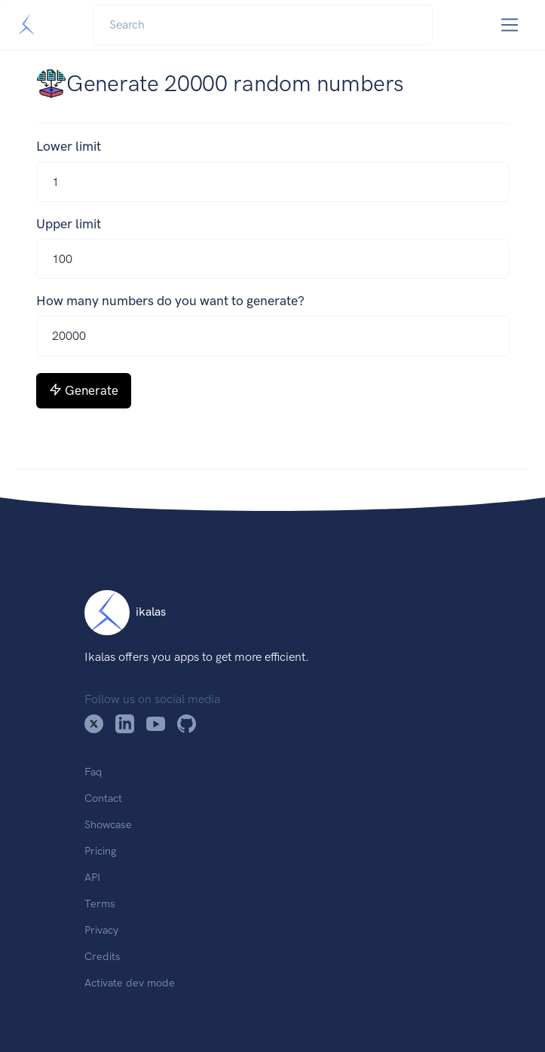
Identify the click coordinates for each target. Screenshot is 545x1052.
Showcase (108, 824)
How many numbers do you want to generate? (170, 300)
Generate (83, 390)
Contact (103, 798)
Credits (102, 956)
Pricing (100, 851)
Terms (99, 903)
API (92, 877)
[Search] (263, 25)
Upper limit (68, 224)
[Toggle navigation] (510, 25)
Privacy (101, 930)
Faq (93, 771)
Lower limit (68, 146)
